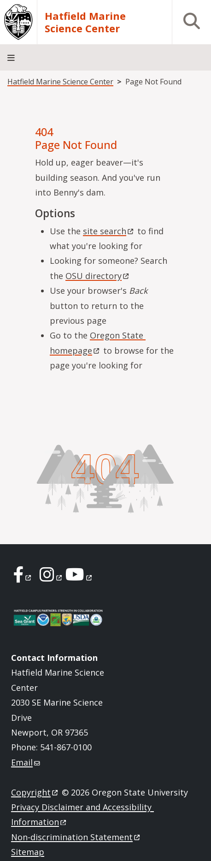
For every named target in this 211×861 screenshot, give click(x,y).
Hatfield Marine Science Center (85, 22)
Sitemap (27, 851)
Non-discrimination (76, 837)
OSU (97, 275)
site (109, 231)
